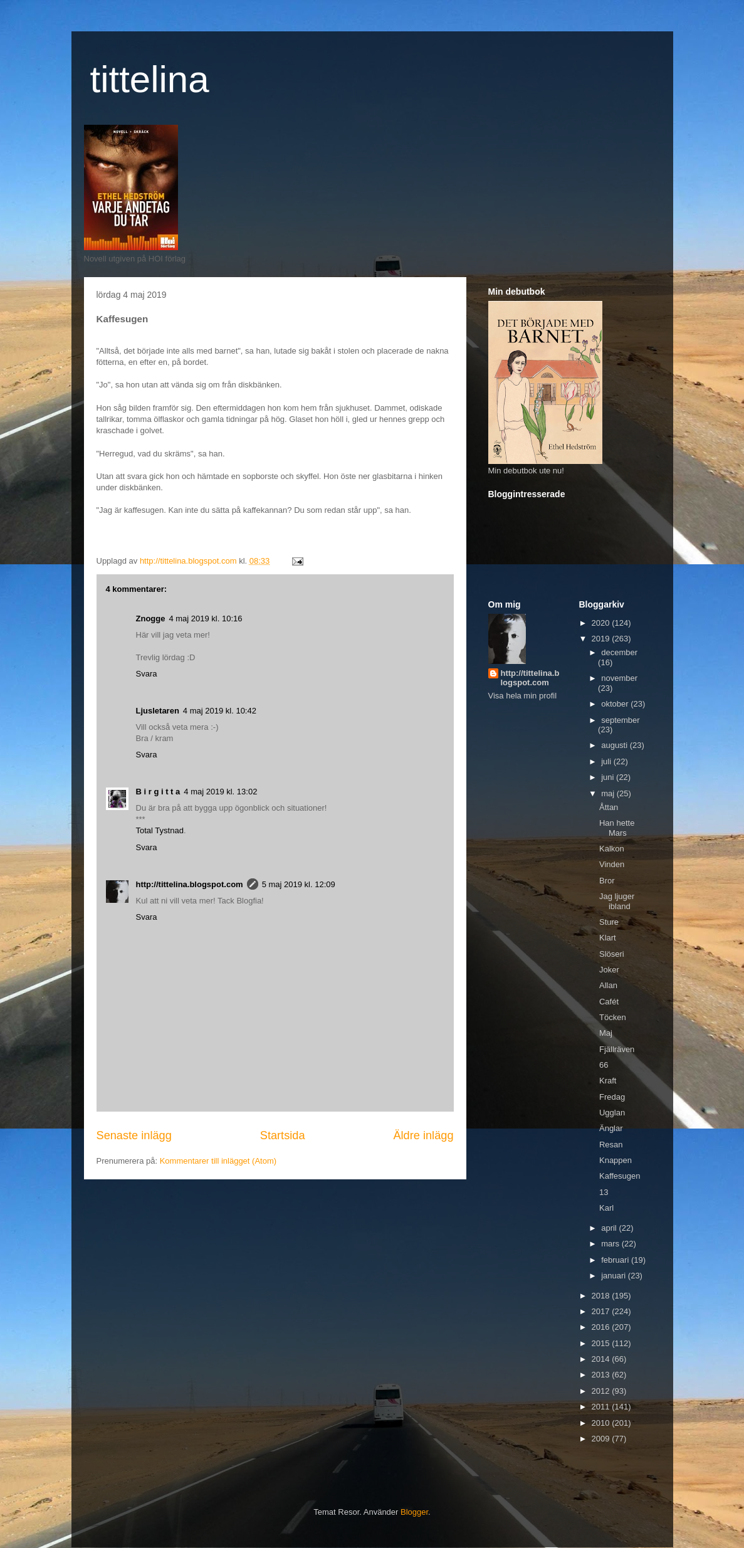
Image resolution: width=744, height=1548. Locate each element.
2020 (602, 623)
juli (607, 761)
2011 (602, 1406)
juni (608, 777)
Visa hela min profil (522, 695)
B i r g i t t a (158, 791)
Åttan (608, 807)
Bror (607, 880)
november (619, 678)
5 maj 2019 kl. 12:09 (298, 884)
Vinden (611, 864)
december (619, 652)
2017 (602, 1311)
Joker (609, 969)
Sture (609, 922)
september (620, 720)
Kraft (607, 1080)
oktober (616, 703)
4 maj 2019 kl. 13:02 (220, 791)
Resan (611, 1144)
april (610, 1228)
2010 (602, 1423)
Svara (146, 673)
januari (614, 1275)
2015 (602, 1343)
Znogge (150, 618)
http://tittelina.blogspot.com (189, 884)
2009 (602, 1438)
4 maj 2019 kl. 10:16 (205, 618)
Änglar (611, 1128)
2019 (602, 638)
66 (603, 1065)
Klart (607, 937)
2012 (602, 1391)
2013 (602, 1374)
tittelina (149, 79)
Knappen (615, 1160)
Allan (608, 985)
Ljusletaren (157, 710)
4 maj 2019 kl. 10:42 (219, 710)
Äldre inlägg (423, 1135)
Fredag (612, 1097)
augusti (615, 745)
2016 (602, 1327)
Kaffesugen (620, 1176)
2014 (602, 1359)
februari (616, 1260)
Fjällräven (616, 1049)
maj (609, 793)
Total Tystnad (160, 830)
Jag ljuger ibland (616, 901)
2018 (602, 1295)
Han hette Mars (616, 828)
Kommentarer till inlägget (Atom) (218, 1161)
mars (611, 1243)
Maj (605, 1033)
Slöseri (611, 954)
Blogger (414, 1512)
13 (603, 1192)
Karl (606, 1208)
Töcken (612, 1017)
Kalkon (611, 848)
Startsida (282, 1135)
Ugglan (612, 1112)
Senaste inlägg (134, 1135)
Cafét (609, 1001)
